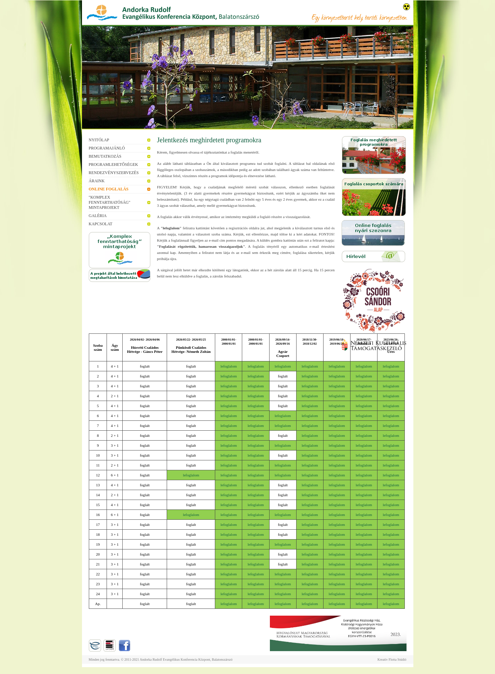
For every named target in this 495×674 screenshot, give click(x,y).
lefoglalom (229, 366)
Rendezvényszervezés (114, 172)
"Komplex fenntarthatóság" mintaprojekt (109, 202)
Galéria (98, 215)
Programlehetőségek (113, 164)
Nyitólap (99, 140)
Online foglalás (108, 189)
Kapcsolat (100, 223)
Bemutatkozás (105, 156)
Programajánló (107, 148)
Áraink (97, 180)
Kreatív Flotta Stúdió (391, 659)
